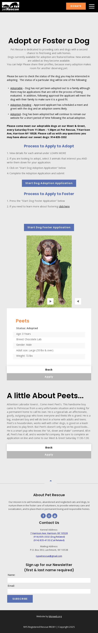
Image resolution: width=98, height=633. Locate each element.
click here (64, 206)
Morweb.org (55, 616)
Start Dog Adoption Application (49, 183)
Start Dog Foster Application (49, 227)
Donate (76, 6)
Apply (49, 376)
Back (49, 369)
